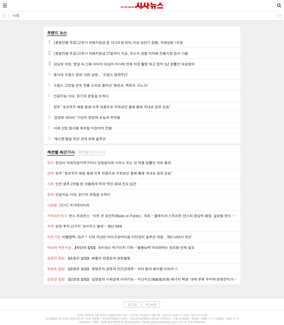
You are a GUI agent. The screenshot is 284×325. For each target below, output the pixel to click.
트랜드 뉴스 (57, 32)
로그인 (132, 304)
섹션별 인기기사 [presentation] (91, 152)
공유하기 (279, 15)
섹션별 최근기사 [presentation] (60, 152)
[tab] (60, 152)
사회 (15, 15)
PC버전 (151, 304)
